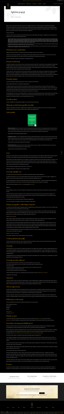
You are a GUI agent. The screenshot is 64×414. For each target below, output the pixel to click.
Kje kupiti (24, 407)
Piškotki (53, 407)
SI (63, 0)
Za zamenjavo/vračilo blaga (14, 233)
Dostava (46, 407)
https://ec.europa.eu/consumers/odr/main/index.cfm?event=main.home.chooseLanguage (28, 332)
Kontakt (13, 407)
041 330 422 (32, 184)
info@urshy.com (50, 89)
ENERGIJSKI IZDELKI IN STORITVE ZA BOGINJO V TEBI (32, 0)
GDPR (18, 407)
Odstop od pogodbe (12, 216)
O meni (8, 407)
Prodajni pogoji (39, 407)
